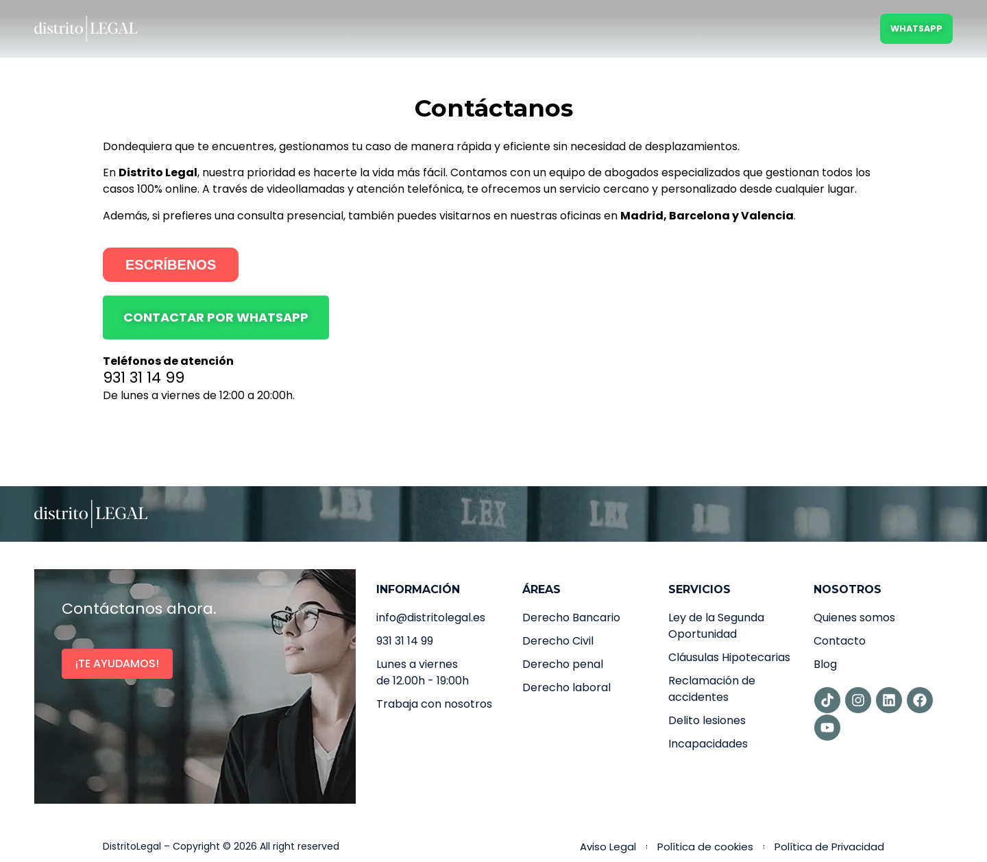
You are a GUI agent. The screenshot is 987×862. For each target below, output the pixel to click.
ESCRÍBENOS (170, 264)
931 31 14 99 (143, 377)
